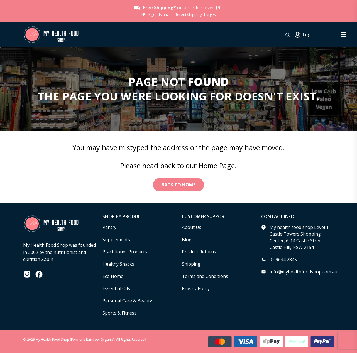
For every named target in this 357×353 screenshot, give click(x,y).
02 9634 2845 (283, 259)
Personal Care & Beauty (127, 301)
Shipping (191, 264)
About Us (191, 227)
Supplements (116, 239)
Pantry (109, 227)
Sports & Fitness (119, 313)
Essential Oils (116, 288)
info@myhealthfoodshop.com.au (303, 272)
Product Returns (199, 252)
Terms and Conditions (205, 276)
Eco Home (112, 276)
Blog (187, 239)
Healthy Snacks (118, 264)
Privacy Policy (196, 288)
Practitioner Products (124, 252)
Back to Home (178, 185)
